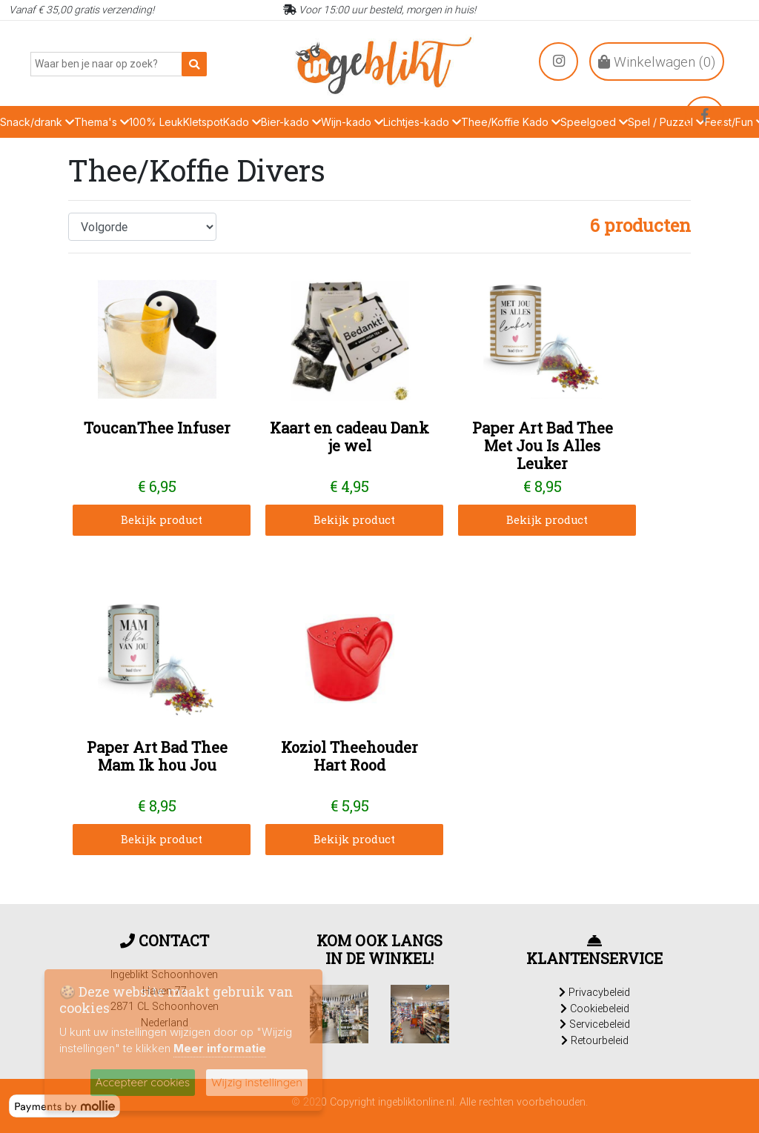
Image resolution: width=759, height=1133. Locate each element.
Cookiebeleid (594, 1008)
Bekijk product (161, 520)
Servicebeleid (595, 1024)
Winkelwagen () (656, 61)
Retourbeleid (595, 1040)
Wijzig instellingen (256, 1082)
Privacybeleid (594, 992)
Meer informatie (219, 1048)
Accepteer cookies (143, 1082)
